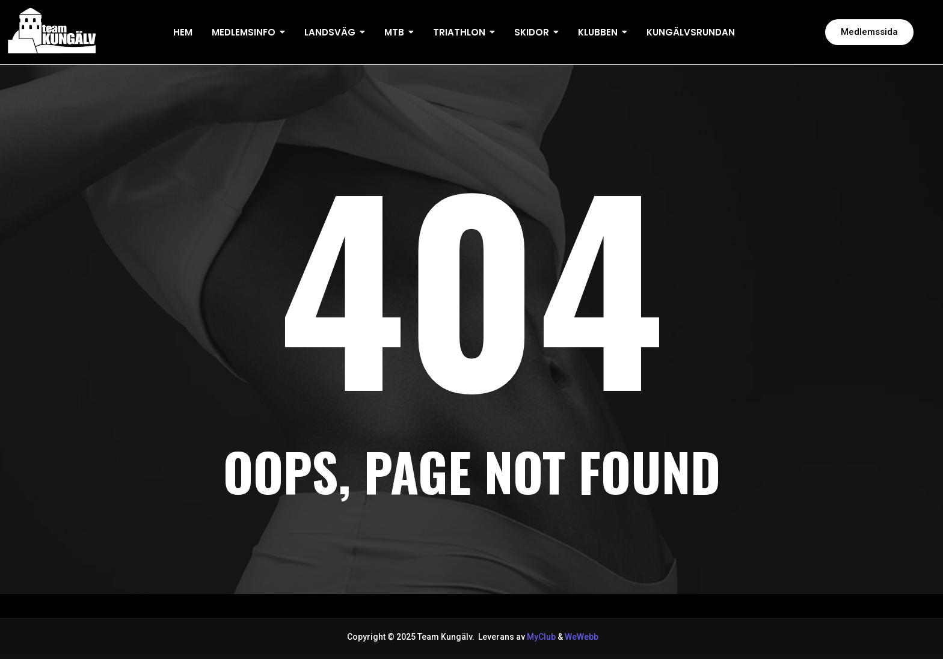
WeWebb (580, 637)
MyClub (541, 637)
